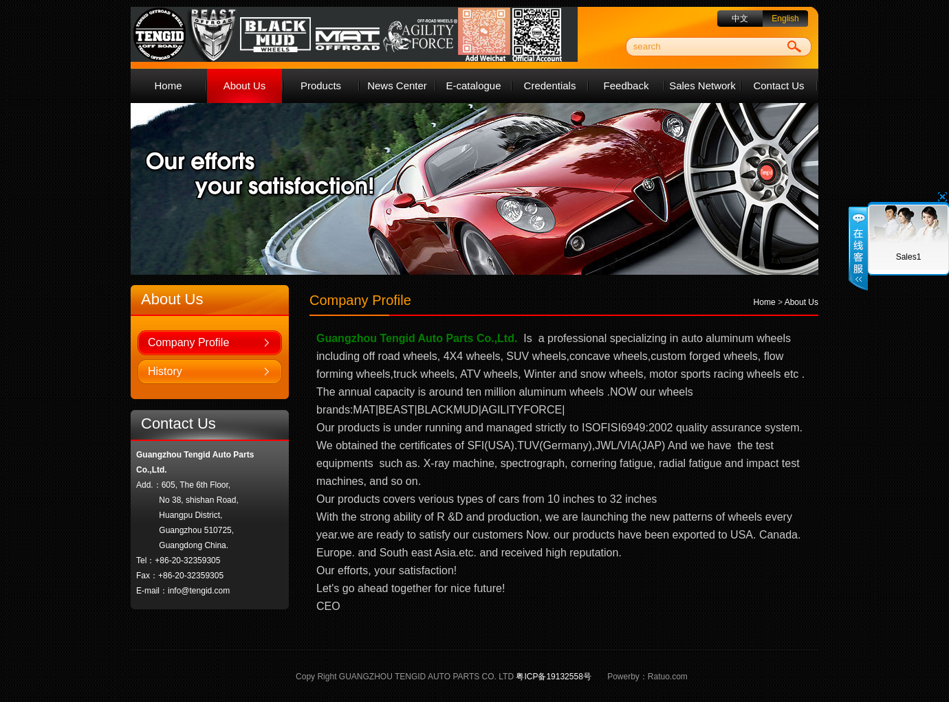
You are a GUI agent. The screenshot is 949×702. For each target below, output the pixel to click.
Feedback (626, 85)
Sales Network (702, 85)
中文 (740, 18)
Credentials (550, 85)
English (785, 18)
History (165, 371)
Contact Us (778, 85)
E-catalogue (473, 85)
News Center (397, 85)
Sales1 (908, 257)
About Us (244, 85)
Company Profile (188, 342)
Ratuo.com (668, 676)
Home (168, 85)
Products (321, 85)
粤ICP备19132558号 (553, 676)
